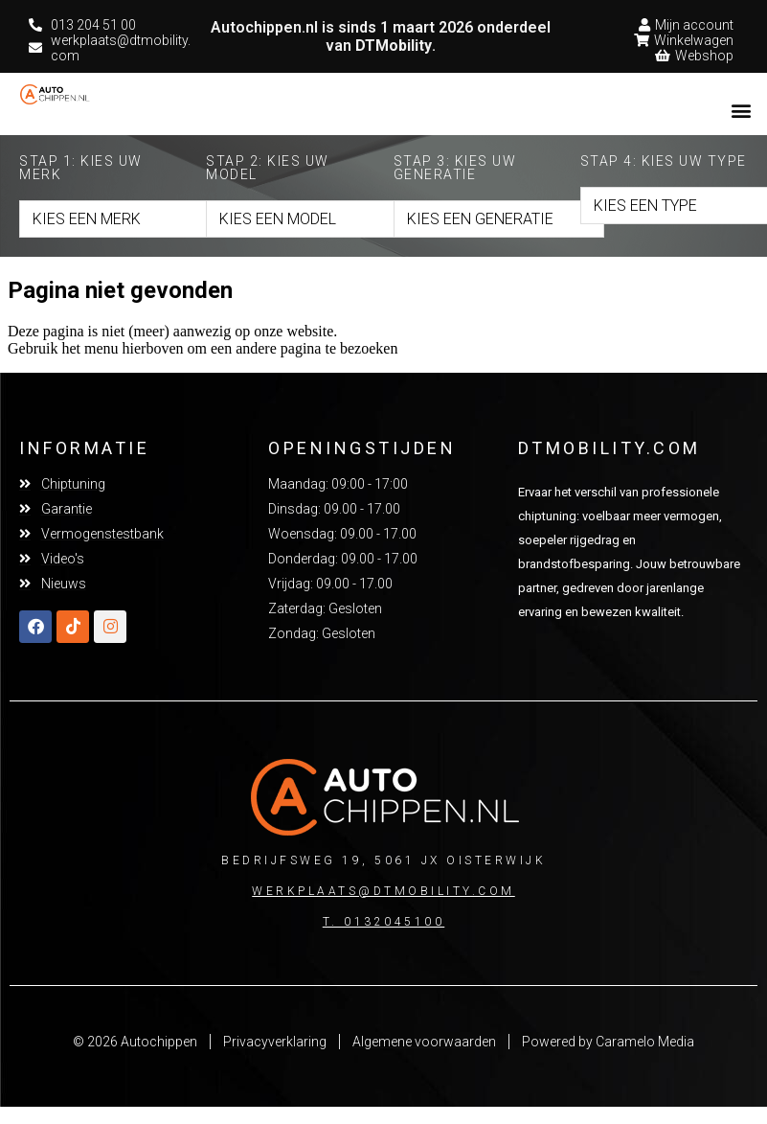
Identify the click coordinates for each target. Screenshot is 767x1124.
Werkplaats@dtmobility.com (383, 891)
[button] (741, 110)
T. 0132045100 (384, 922)
